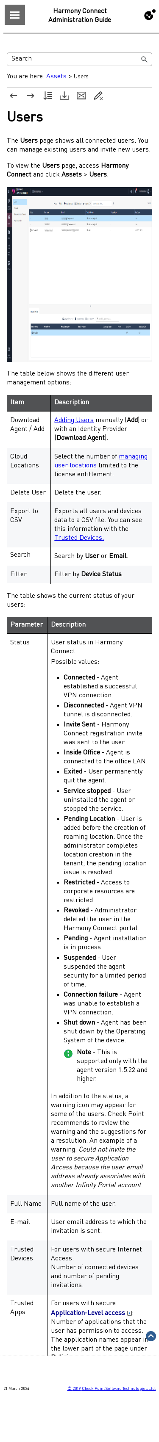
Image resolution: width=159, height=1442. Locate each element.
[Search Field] (79, 59)
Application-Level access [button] (91, 1313)
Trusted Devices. (79, 538)
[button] (144, 59)
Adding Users (74, 420)
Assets (56, 76)
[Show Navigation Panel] (15, 15)
